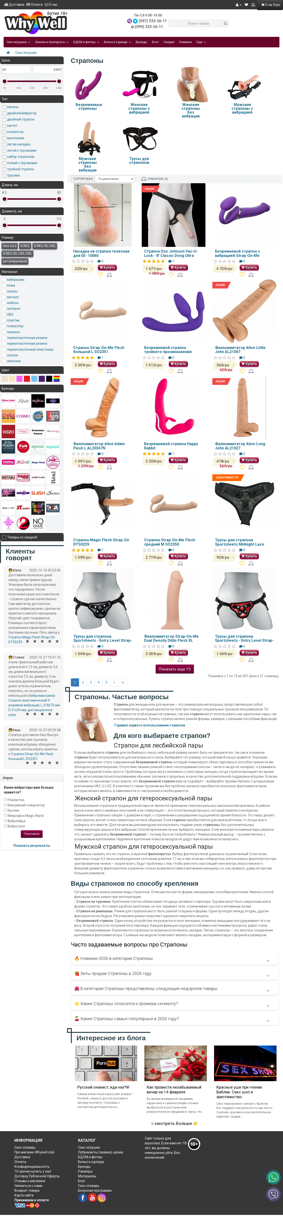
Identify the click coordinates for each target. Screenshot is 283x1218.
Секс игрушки (26, 53)
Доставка (14, 4)
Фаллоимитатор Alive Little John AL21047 (240, 349)
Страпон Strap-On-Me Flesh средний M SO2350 (169, 542)
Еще (201, 42)
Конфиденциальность (32, 1166)
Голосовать (32, 834)
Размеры (85, 1171)
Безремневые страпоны (89, 106)
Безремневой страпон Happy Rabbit (171, 446)
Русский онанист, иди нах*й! (103, 1087)
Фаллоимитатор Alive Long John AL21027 (240, 446)
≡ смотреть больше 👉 (174, 1123)
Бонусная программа (95, 1190)
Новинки (185, 42)
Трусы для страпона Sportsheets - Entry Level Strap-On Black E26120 (102, 640)
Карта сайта (24, 1195)
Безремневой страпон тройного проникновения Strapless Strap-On (168, 351)
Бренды (141, 42)
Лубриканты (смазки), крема (100, 1152)
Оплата (35, 4)
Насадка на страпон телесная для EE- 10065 (101, 253)
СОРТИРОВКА (83, 179)
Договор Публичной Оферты (37, 1176)
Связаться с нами (28, 1186)
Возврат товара (27, 1190)
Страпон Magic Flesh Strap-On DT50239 (101, 542)
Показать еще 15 (175, 669)
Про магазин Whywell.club (34, 1152)
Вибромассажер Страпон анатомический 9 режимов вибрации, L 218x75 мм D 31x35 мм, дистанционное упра (34, 705)
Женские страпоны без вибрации (190, 110)
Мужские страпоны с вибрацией (242, 108)
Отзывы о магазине (29, 1181)
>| (122, 682)
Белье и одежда (117, 42)
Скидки (169, 42)
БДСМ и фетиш (86, 42)
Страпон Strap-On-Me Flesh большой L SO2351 (98, 349)
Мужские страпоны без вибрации (87, 164)
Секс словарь (25, 1147)
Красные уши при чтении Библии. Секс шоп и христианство (239, 1092)
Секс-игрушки (18, 42)
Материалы (87, 1176)
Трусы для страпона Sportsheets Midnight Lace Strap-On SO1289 (239, 544)
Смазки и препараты (52, 42)
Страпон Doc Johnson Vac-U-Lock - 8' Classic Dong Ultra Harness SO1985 (171, 255)
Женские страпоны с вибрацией (139, 108)
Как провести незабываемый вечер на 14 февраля (174, 1089)
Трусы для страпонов (139, 160)
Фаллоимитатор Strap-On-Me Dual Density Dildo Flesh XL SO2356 (171, 640)
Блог (155, 42)
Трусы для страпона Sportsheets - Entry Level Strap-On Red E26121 (244, 640)
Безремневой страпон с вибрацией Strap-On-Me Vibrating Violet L (237, 255)
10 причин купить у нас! (32, 1171)
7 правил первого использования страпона (149, 725)
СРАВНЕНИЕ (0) (154, 179)
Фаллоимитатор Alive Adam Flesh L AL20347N (99, 446)
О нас (51, 4)
